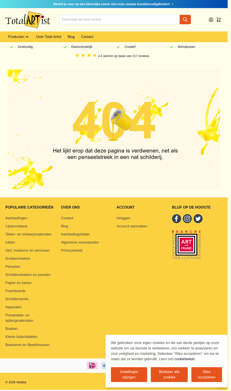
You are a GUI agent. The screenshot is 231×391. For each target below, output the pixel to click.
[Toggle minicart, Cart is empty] (218, 19)
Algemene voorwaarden (80, 242)
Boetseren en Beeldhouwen (27, 345)
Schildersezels (16, 299)
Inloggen (123, 218)
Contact (87, 37)
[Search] (185, 19)
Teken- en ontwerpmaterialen (28, 234)
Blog (71, 37)
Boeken (11, 329)
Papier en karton (18, 283)
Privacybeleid (71, 250)
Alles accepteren (207, 374)
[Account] (211, 19)
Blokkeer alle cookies (169, 374)
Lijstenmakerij (16, 226)
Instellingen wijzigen (129, 374)
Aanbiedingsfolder (75, 234)
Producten (19, 37)
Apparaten (13, 307)
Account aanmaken (132, 226)
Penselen (12, 267)
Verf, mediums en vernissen (27, 250)
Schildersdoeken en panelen (28, 275)
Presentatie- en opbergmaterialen (19, 317)
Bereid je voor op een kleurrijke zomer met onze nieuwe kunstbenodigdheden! (113, 4)
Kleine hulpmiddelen (21, 337)
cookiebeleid (184, 359)
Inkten (10, 242)
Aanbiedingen (16, 218)
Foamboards (15, 291)
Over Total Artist (48, 37)
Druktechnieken (17, 258)
